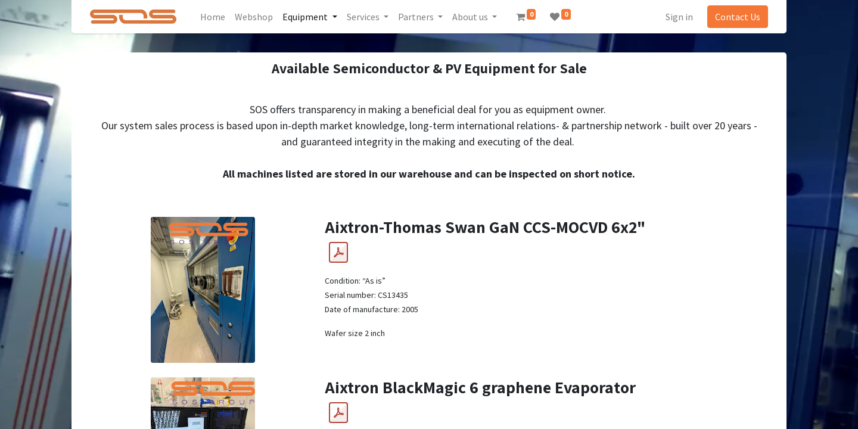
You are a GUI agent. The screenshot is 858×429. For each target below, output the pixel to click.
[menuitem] (213, 17)
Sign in (679, 17)
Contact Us (737, 17)
